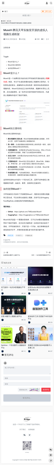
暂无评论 (8, 355)
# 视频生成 (29, 235)
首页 (4, 21)
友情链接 (31, 429)
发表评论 (46, 390)
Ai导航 (22, 39)
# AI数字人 (19, 235)
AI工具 (9, 21)
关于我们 (22, 429)
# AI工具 (10, 235)
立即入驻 (46, 11)
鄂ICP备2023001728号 (34, 460)
